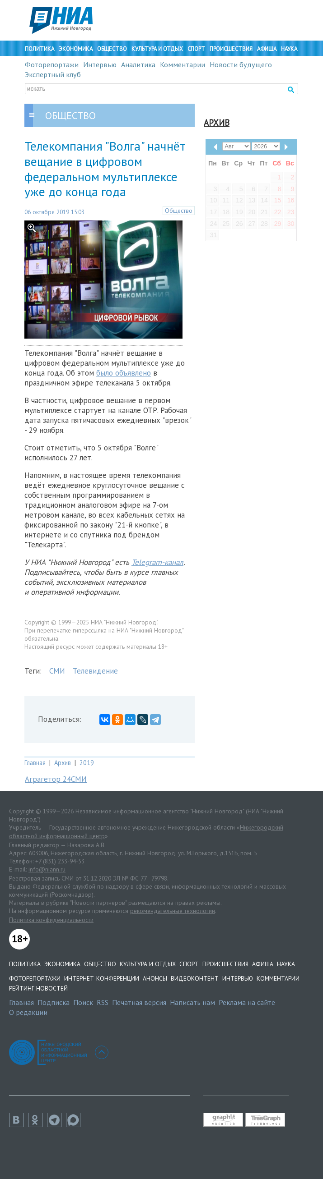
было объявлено (123, 373)
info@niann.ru (47, 869)
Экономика (76, 49)
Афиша (266, 49)
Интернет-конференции (101, 978)
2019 (87, 762)
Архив (62, 762)
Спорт (196, 49)
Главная (35, 762)
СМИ (57, 671)
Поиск (83, 1002)
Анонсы (155, 978)
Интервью (100, 64)
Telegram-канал (157, 562)
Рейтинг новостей (38, 988)
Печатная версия (139, 1002)
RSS (102, 1002)
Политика (39, 49)
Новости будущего (241, 64)
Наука (289, 49)
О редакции (28, 1012)
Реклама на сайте (247, 1002)
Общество (112, 49)
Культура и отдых (157, 49)
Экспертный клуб (53, 74)
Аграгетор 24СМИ (56, 779)
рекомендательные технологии (172, 911)
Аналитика (138, 64)
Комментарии (182, 64)
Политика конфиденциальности (51, 920)
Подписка (53, 1002)
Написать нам (192, 1002)
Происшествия (231, 49)
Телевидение (95, 671)
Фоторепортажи (52, 64)
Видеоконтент (195, 978)
